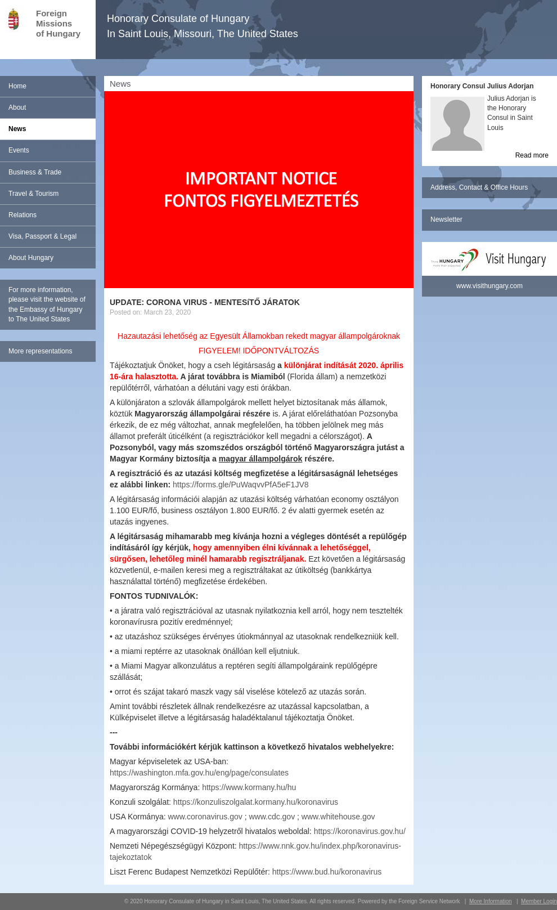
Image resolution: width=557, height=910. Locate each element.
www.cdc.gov (272, 816)
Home (17, 86)
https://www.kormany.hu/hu (249, 787)
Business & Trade (34, 172)
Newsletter (446, 219)
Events (18, 150)
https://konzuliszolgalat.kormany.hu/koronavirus (255, 801)
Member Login (539, 901)
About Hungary (30, 258)
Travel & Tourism (33, 194)
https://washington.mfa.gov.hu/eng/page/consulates (199, 772)
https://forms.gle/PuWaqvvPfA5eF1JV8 (240, 484)
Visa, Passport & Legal (42, 236)
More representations (40, 351)
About (17, 107)
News (17, 129)
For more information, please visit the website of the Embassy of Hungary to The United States (47, 304)
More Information (490, 901)
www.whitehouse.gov (338, 816)
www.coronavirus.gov (205, 816)
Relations (22, 215)
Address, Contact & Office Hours (479, 187)
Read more (532, 155)
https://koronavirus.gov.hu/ (360, 831)
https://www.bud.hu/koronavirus (327, 871)
